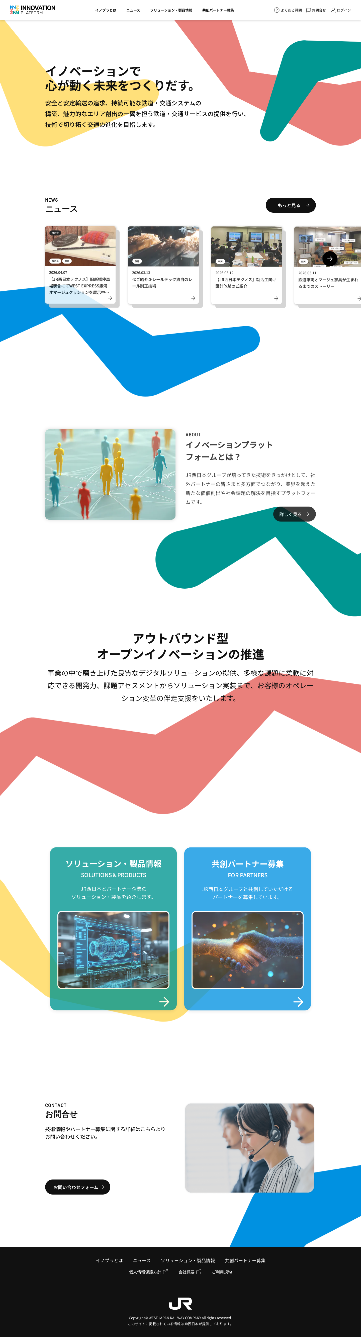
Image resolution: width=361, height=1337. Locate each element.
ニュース (142, 1260)
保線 (137, 266)
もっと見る (289, 205)
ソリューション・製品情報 (188, 1260)
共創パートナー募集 (245, 1260)
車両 (67, 266)
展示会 (55, 238)
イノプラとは (109, 1260)
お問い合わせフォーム (75, 1187)
